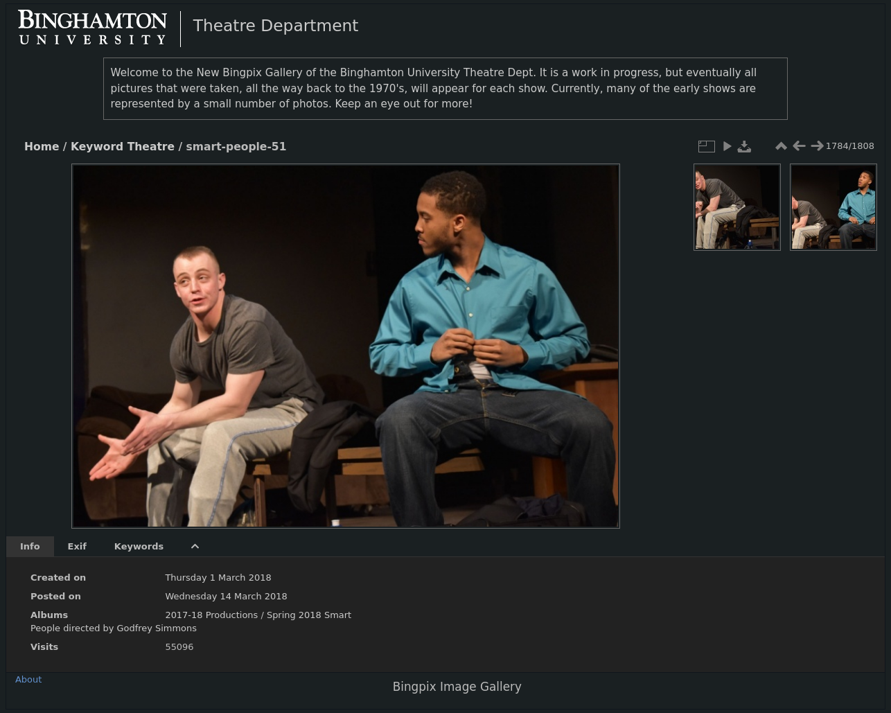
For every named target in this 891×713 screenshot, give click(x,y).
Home (41, 147)
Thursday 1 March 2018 (218, 577)
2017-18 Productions (211, 615)
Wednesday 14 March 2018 (226, 596)
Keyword (97, 147)
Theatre (151, 147)
